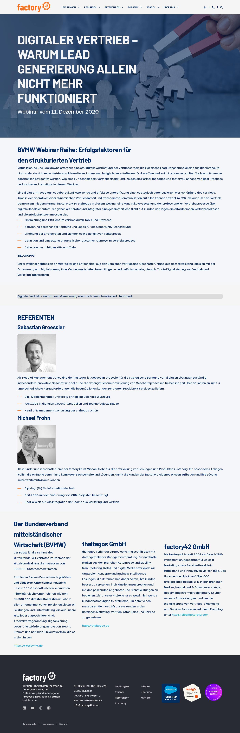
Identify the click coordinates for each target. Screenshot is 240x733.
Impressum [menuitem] (48, 724)
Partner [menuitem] (119, 692)
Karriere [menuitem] (146, 697)
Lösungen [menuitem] (90, 7)
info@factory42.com (86, 705)
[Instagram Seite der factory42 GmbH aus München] (41, 708)
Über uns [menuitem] (146, 692)
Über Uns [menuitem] (169, 7)
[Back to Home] (34, 7)
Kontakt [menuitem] (63, 724)
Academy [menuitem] (133, 7)
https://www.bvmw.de (28, 646)
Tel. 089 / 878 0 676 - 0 (87, 695)
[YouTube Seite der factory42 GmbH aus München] (32, 708)
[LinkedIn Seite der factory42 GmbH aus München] (25, 708)
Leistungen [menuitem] (69, 7)
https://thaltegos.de (95, 625)
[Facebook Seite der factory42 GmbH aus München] (48, 708)
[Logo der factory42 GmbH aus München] (40, 676)
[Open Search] (221, 7)
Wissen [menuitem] (151, 7)
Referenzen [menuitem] (112, 7)
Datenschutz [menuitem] (29, 724)
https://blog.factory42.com (190, 615)
